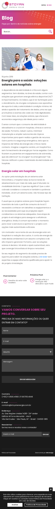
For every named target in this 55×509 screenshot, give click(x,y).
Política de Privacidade (9, 453)
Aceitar (15, 505)
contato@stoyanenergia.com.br (16, 405)
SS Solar (43, 256)
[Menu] (46, 5)
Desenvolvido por (44, 453)
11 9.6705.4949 (26, 396)
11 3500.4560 (13, 396)
